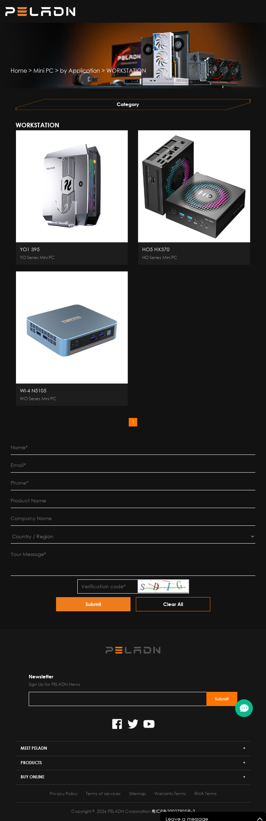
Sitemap (137, 793)
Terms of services (103, 793)
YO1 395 (30, 249)
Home (19, 70)
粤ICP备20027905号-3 (173, 811)
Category (128, 104)
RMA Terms (205, 793)
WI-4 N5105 (33, 390)
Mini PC (43, 70)
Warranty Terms (170, 793)
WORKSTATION (126, 70)
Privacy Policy (63, 793)
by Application (80, 70)
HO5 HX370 (156, 249)
